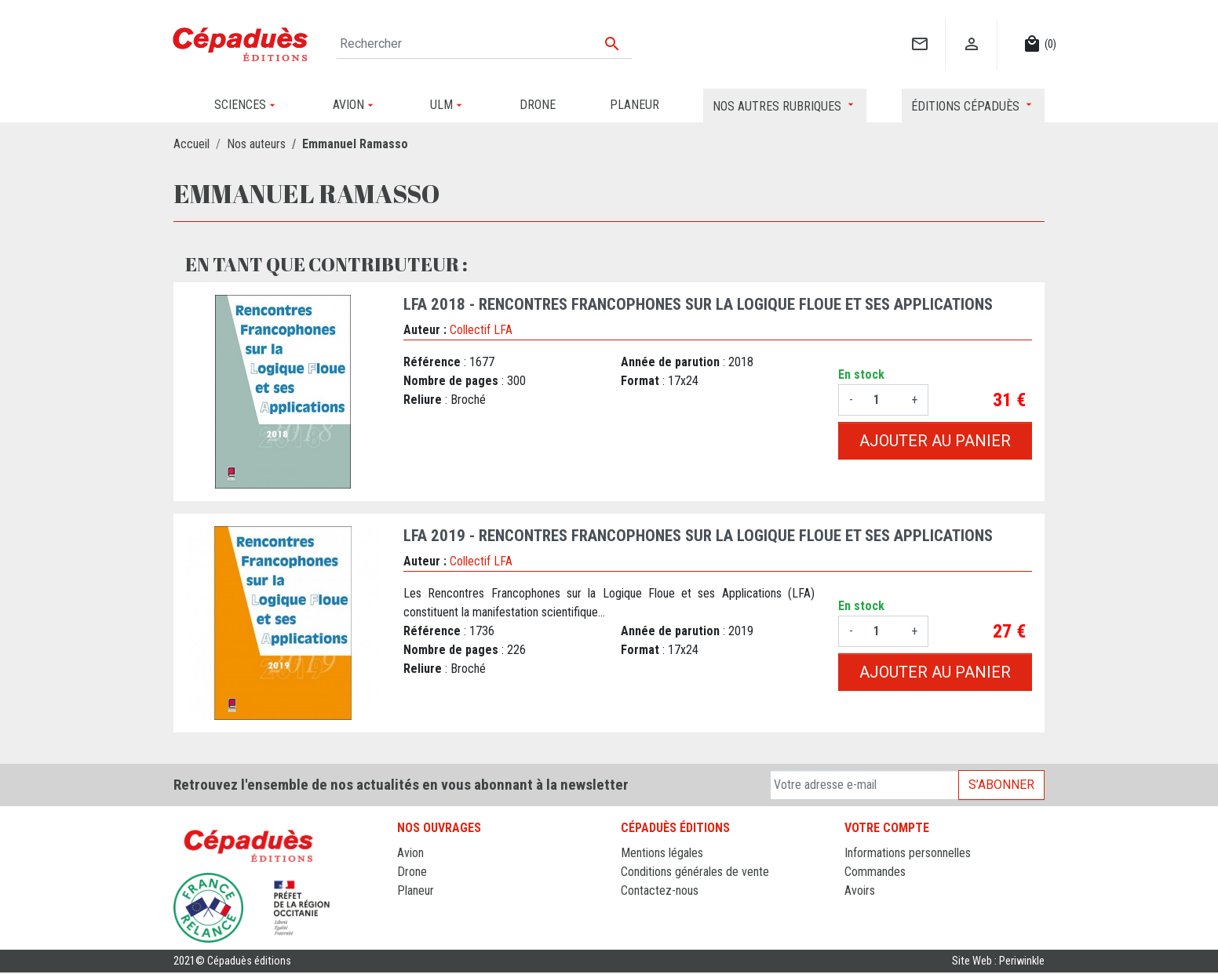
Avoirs (859, 890)
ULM (408, 909)
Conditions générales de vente (695, 871)
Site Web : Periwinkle (998, 962)
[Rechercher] (484, 44)
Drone (412, 871)
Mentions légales (662, 852)
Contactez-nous (659, 890)
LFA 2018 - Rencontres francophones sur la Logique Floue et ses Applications (698, 304)
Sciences (420, 928)
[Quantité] (882, 400)
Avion (410, 852)
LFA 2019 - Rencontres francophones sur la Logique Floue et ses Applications (698, 535)
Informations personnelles (907, 852)
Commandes (875, 871)
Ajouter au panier (935, 440)
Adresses (867, 909)
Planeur (415, 890)
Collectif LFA (481, 329)
